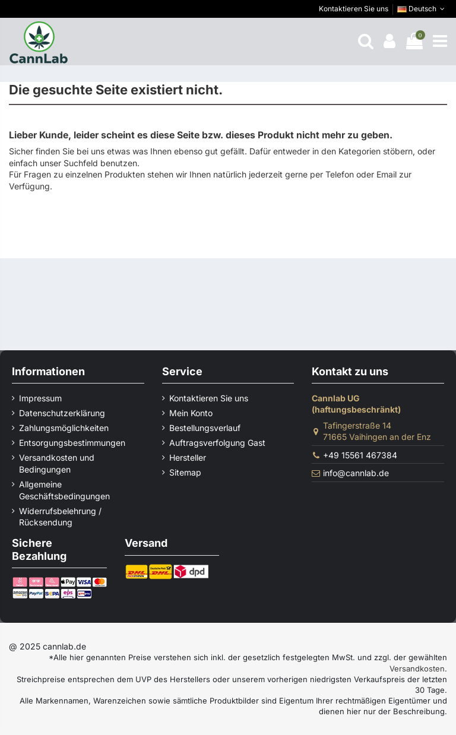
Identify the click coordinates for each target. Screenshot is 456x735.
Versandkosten (417, 668)
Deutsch (422, 8)
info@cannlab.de (356, 473)
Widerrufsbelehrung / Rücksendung (60, 517)
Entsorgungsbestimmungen (72, 443)
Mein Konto (191, 413)
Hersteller (187, 457)
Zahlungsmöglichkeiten (64, 428)
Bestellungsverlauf (204, 428)
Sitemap (185, 472)
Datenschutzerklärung (62, 413)
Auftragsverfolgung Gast (217, 443)
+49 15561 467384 (360, 455)
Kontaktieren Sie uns (353, 8)
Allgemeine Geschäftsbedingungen (64, 490)
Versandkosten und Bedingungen (56, 463)
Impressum (40, 398)
